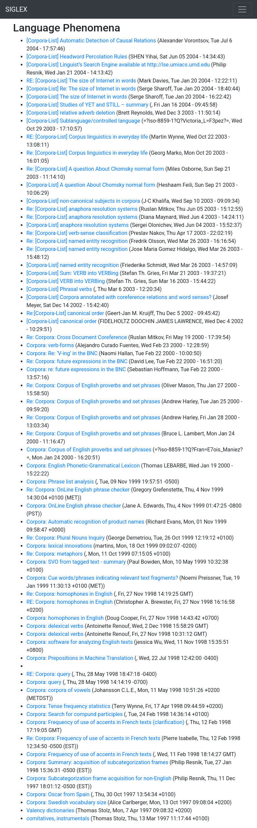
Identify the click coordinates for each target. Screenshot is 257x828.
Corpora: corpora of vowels (58, 690)
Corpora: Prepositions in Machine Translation (79, 658)
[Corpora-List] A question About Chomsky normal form (90, 185)
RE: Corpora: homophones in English (69, 602)
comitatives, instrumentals (57, 818)
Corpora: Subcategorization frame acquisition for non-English (98, 778)
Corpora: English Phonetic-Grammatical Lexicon (83, 465)
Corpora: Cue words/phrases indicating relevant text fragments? (102, 578)
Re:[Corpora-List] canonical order (65, 313)
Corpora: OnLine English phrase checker (73, 506)
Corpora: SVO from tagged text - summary (76, 562)
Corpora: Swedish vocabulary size (66, 802)
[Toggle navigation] (242, 9)
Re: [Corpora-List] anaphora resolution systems (82, 209)
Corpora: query (43, 682)
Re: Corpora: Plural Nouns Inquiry (65, 538)
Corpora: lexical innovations (59, 546)
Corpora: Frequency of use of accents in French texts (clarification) (105, 722)
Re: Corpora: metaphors (54, 554)
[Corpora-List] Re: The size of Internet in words (81, 89)
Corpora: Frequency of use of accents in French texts (89, 754)
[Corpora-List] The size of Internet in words (76, 97)
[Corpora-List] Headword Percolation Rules (76, 56)
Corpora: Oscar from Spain (57, 794)
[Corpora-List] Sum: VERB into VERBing (72, 273)
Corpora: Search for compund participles (74, 714)
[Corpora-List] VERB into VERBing (65, 281)
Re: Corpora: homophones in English (69, 594)
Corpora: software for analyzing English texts (79, 642)
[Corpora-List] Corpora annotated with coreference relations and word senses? (118, 297)
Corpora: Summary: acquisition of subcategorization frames (97, 762)
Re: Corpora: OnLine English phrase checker (78, 490)
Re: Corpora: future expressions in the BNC (76, 361)
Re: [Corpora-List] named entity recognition (76, 241)
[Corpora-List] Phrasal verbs (59, 289)
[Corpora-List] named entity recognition (72, 265)
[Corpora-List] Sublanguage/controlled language (83, 121)
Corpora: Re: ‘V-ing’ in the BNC (61, 353)
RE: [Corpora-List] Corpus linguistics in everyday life (87, 137)
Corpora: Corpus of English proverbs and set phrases (88, 449)
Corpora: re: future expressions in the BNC (76, 369)
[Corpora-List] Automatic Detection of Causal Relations (91, 40)
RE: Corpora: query (48, 674)
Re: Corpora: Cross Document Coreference (76, 337)
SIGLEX (16, 9)
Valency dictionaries (50, 810)
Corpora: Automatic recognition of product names (85, 522)
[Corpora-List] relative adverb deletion (70, 113)
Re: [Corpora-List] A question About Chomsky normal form (95, 169)
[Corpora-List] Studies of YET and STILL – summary (87, 105)
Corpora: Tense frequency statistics (68, 706)
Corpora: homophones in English (65, 618)
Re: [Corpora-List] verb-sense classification (76, 233)
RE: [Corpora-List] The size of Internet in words (81, 81)
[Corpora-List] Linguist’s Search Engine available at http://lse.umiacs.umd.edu (118, 64)
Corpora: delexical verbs (54, 626)
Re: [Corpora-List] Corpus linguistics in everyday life (87, 153)
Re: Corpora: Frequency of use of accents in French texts (93, 738)
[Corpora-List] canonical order (61, 321)
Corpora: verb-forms (50, 345)
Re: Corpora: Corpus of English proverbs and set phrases (93, 385)
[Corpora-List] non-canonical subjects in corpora (83, 201)
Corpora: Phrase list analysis (60, 481)
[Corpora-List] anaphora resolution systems (77, 225)
